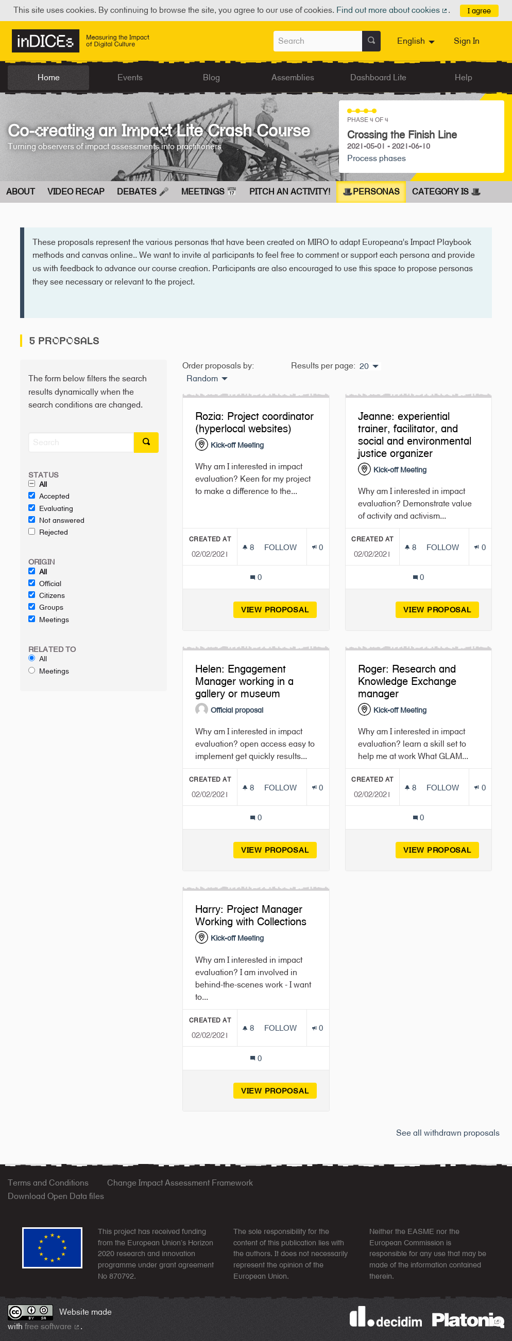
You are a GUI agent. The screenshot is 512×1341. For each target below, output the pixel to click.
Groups (45, 607)
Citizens (46, 595)
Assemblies (292, 77)
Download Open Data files (56, 1196)
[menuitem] (417, 41)
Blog (211, 77)
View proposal (279, 609)
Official (44, 583)
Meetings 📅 (209, 192)
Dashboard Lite (378, 77)
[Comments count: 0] (255, 577)
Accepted (49, 496)
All (37, 484)
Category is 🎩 (446, 192)
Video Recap (76, 192)
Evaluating (50, 508)
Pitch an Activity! (289, 192)
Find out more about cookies (392, 10)
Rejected (48, 532)
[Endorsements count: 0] (317, 547)
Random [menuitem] (202, 379)
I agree (479, 10)
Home (49, 77)
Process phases (376, 158)
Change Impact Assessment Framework (180, 1183)
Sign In (467, 41)
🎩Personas (371, 192)
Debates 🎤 (143, 192)
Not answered (56, 520)
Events (130, 77)
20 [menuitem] (364, 366)
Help (463, 77)
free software (52, 1326)
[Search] (81, 442)
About (20, 192)
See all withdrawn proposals (448, 1133)
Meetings (48, 619)
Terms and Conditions (48, 1183)
